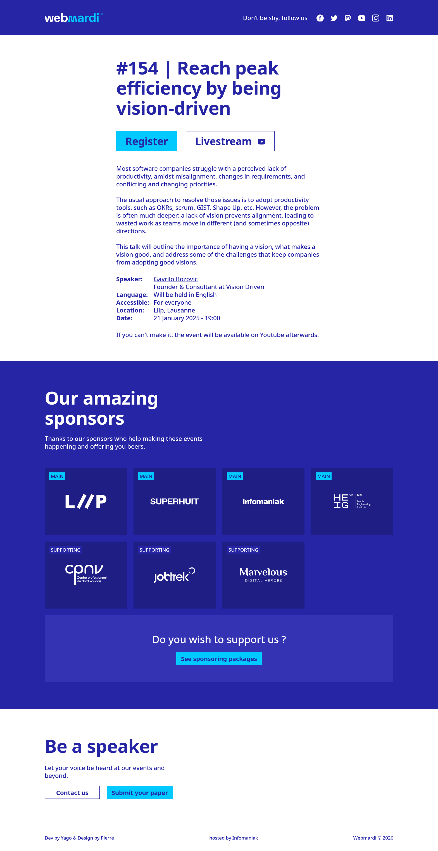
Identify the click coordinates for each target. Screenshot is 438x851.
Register (146, 141)
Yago (66, 838)
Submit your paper (140, 792)
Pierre (107, 838)
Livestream (230, 141)
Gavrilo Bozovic (176, 279)
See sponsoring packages (219, 658)
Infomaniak (245, 838)
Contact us (72, 792)
